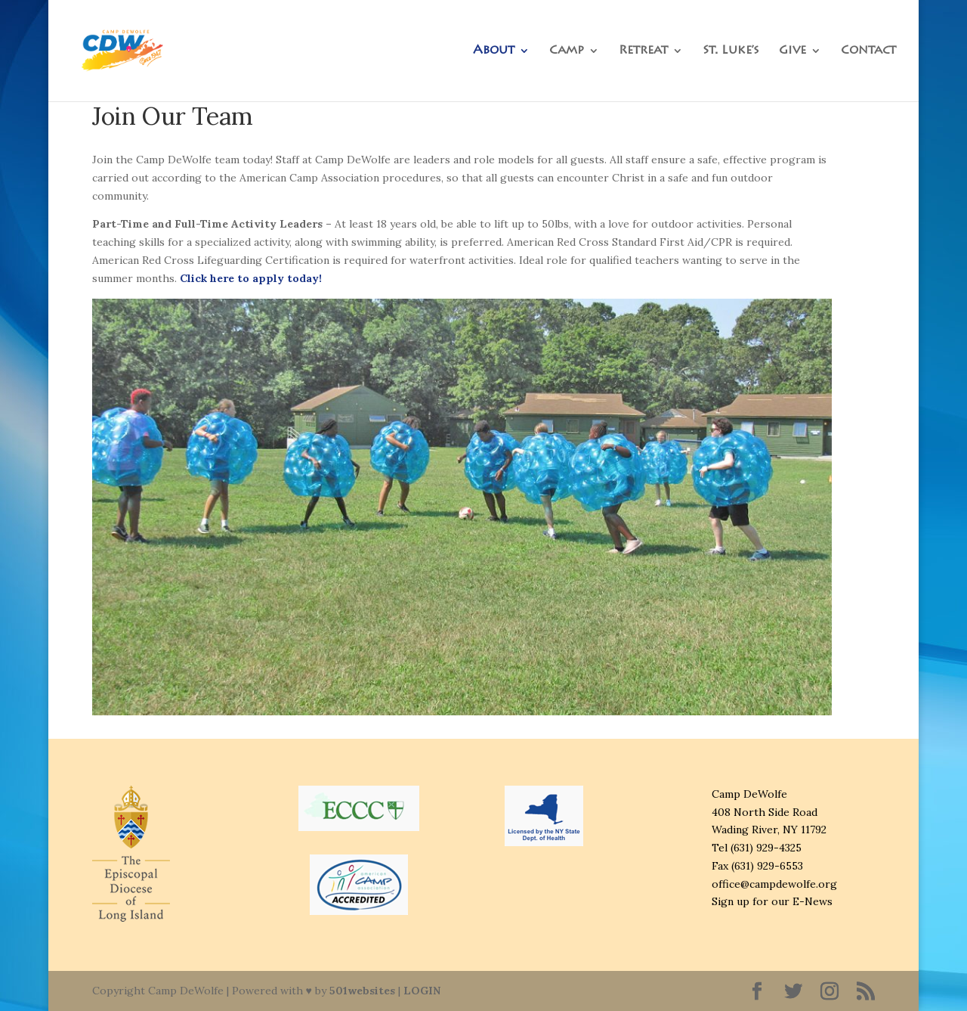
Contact (868, 51)
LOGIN (421, 990)
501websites (362, 990)
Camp (566, 51)
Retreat (643, 51)
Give (792, 51)
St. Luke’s (731, 51)
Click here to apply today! (251, 278)
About (493, 51)
